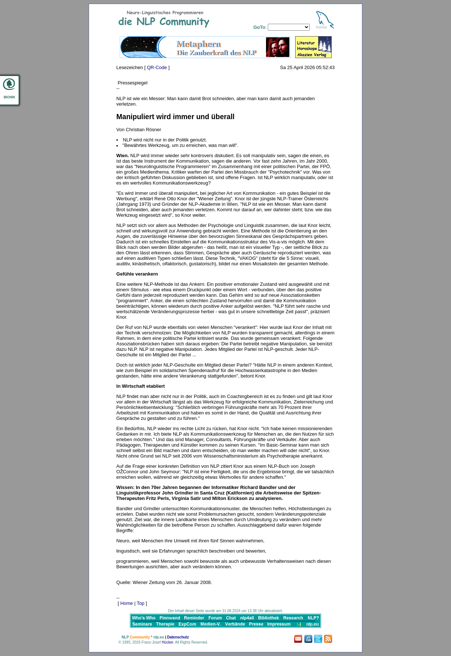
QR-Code (157, 67)
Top (140, 603)
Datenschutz (178, 637)
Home (126, 603)
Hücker (167, 642)
